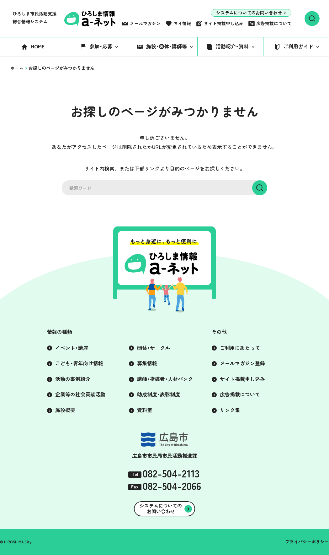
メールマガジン (145, 23)
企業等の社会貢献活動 (80, 394)
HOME (38, 46)
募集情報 (147, 363)
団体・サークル (153, 348)
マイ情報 (182, 23)
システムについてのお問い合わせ (249, 13)
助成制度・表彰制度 (158, 394)
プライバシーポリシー (307, 542)
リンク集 (230, 410)
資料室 (144, 410)
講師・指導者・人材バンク (165, 379)
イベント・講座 (71, 348)
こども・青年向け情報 (79, 363)
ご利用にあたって (240, 348)
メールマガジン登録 (242, 363)
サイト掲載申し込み (223, 23)
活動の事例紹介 (72, 379)
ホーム (17, 68)
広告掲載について (273, 23)
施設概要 (65, 410)
